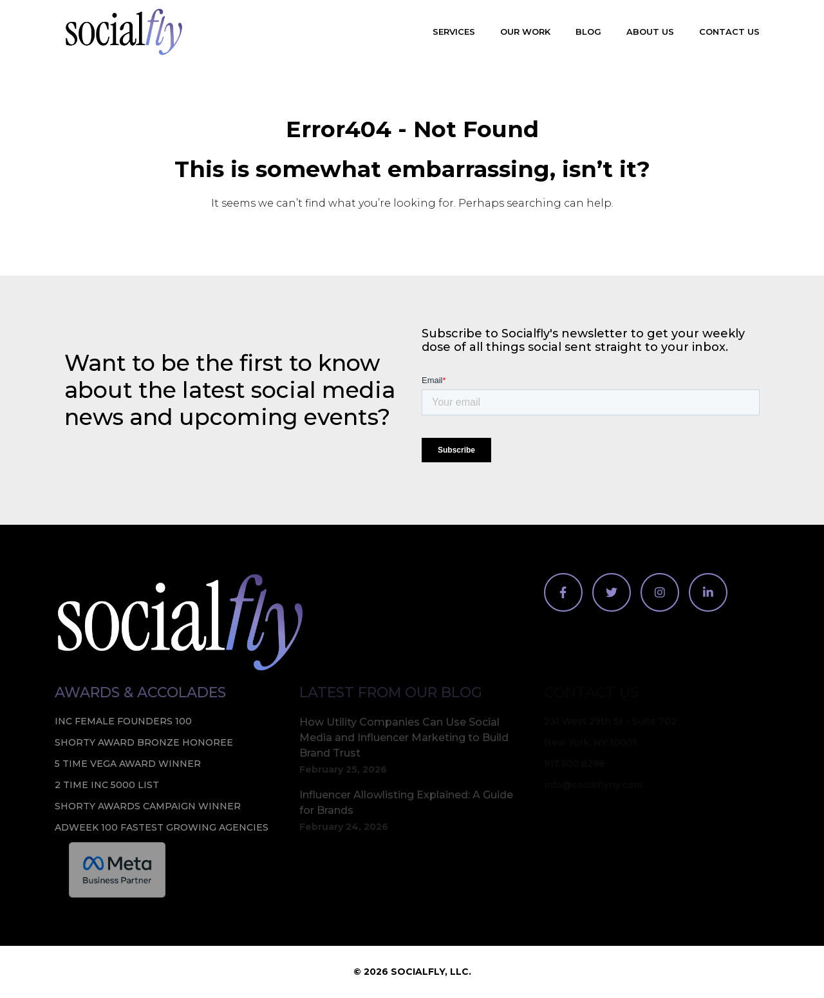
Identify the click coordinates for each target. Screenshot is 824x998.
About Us (650, 31)
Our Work (525, 31)
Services (454, 31)
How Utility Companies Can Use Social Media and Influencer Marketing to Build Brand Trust (404, 737)
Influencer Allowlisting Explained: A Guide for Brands (406, 802)
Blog (588, 31)
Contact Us (729, 31)
